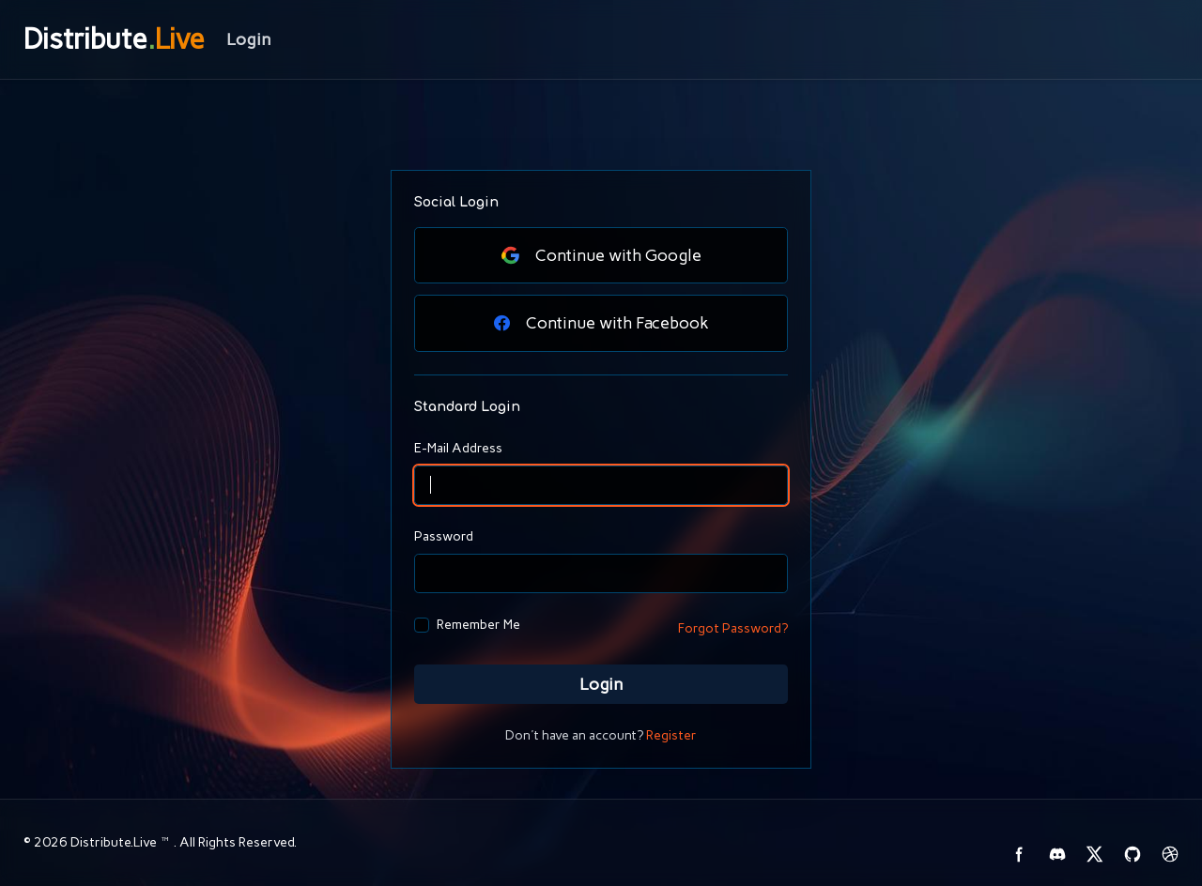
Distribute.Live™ (122, 842)
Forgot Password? (733, 628)
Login (601, 684)
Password (443, 536)
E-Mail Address (458, 448)
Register (671, 735)
